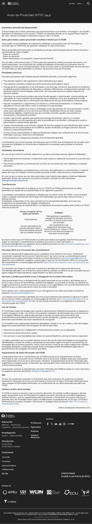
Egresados (36, 427)
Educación (7, 422)
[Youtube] (60, 424)
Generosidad (7, 444)
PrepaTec (5, 425)
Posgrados (6, 427)
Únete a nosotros (35, 436)
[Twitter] (52, 424)
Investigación (8, 433)
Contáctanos (68, 473)
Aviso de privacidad (54, 519)
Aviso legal (22, 519)
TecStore (6, 457)
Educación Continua (20, 427)
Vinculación (8, 441)
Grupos (5, 436)
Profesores (36, 423)
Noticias (34, 431)
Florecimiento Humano (11, 446)
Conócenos (7, 452)
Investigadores (16, 436)
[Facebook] (48, 424)
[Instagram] (64, 424)
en (74, 3)
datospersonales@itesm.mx (73, 258)
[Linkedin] (56, 424)
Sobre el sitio (69, 519)
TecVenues (6, 461)
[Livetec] (70, 423)
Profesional (16, 425)
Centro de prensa (9, 466)
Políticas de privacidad (37, 519)
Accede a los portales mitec (75, 476)
